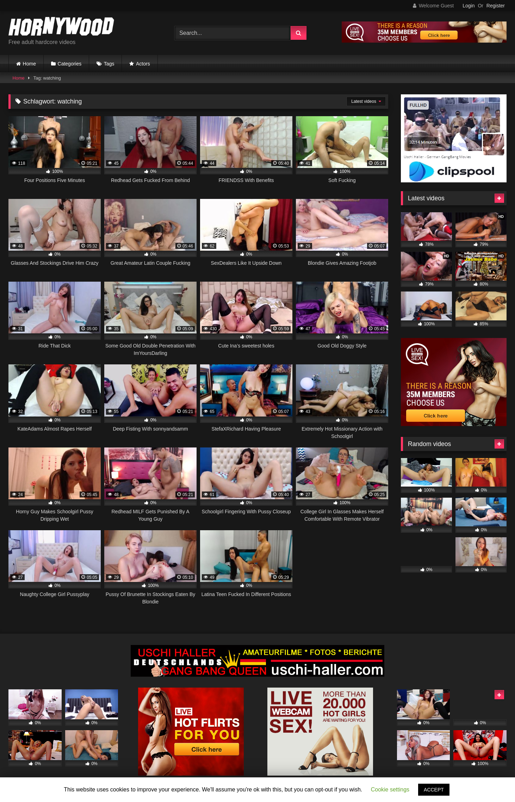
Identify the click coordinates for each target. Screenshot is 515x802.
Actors (143, 64)
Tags (109, 64)
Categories (70, 64)
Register (495, 5)
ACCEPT (434, 789)
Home (29, 64)
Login (468, 5)
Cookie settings (390, 789)
